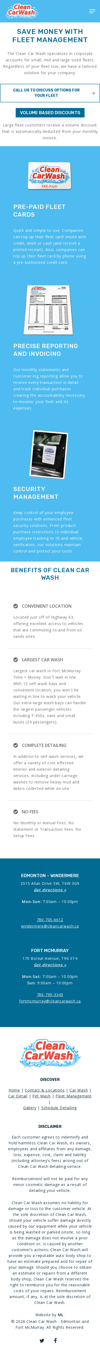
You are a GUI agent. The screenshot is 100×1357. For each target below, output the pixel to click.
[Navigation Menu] (92, 11)
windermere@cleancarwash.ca (50, 926)
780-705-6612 (50, 919)
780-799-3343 (50, 994)
